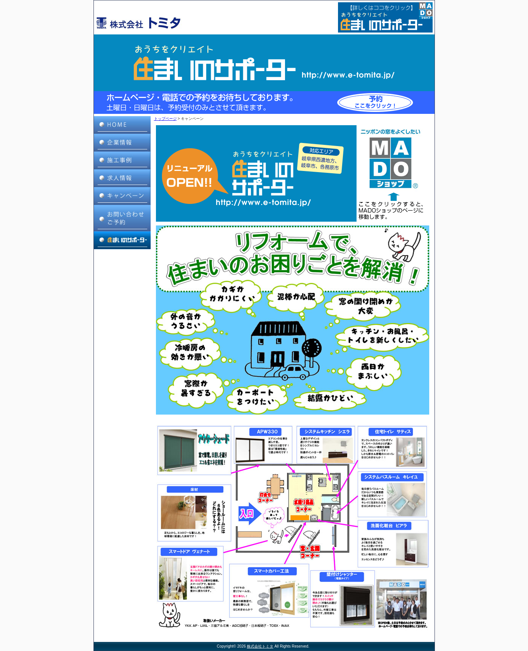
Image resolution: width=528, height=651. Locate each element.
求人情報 (122, 178)
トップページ (165, 119)
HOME (122, 125)
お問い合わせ (122, 218)
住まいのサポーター (122, 240)
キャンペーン (122, 196)
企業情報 (122, 143)
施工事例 (122, 160)
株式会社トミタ (260, 646)
